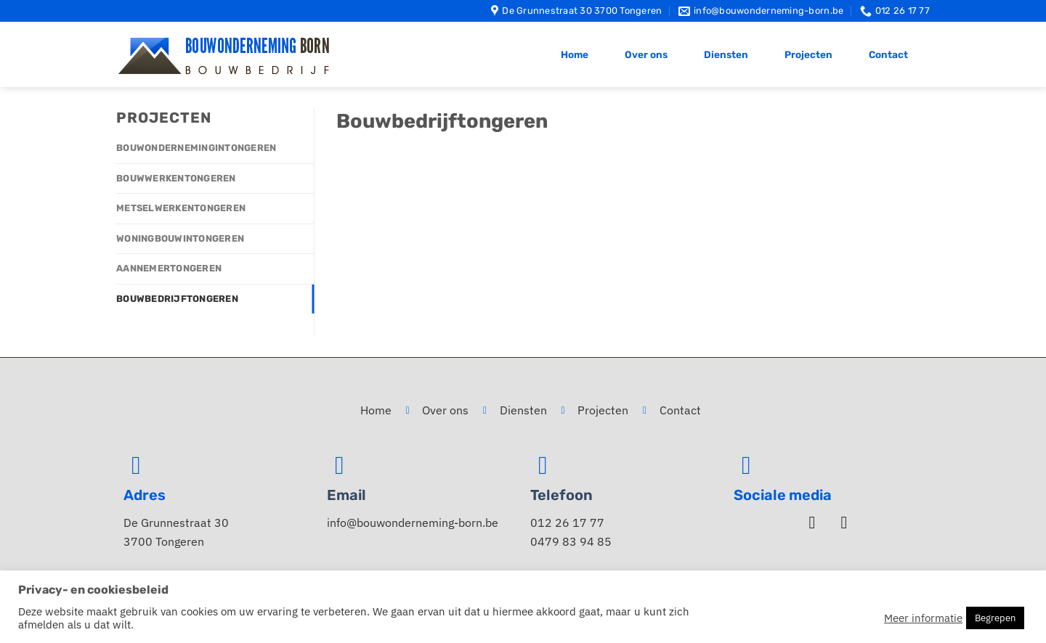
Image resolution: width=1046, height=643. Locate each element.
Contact (888, 54)
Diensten (726, 54)
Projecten (808, 54)
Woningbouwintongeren (180, 238)
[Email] (339, 465)
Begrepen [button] (995, 618)
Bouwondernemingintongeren (196, 147)
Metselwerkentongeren (181, 207)
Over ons (646, 54)
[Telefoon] (543, 465)
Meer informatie (923, 618)
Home (574, 54)
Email (346, 495)
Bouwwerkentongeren (176, 178)
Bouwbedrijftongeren (177, 298)
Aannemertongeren (169, 268)
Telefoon (561, 495)
